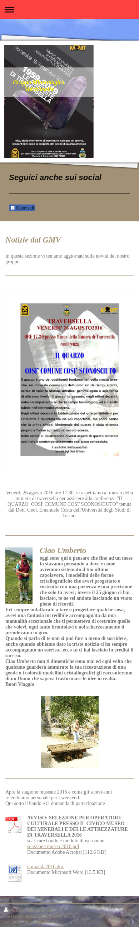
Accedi (129, 910)
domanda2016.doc (45, 866)
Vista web (127, 915)
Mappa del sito (41, 911)
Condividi (22, 208)
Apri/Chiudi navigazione (69, 9)
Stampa (15, 911)
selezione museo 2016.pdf (53, 846)
